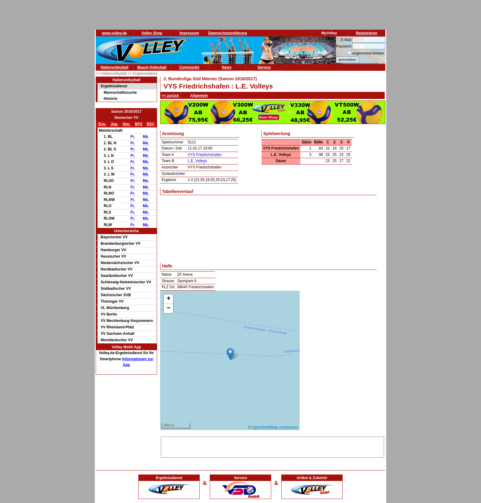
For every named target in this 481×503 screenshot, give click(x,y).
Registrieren (366, 33)
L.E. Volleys (197, 161)
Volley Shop (151, 33)
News (226, 67)
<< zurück (170, 95)
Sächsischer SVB (116, 295)
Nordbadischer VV (117, 269)
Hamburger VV (113, 250)
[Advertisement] (272, 446)
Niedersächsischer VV (120, 263)
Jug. (114, 124)
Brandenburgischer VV (120, 243)
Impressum (189, 33)
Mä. (146, 136)
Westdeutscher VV (117, 340)
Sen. (126, 124)
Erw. (102, 124)
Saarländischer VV (117, 276)
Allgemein (199, 95)
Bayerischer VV (114, 237)
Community (189, 67)
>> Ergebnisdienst (142, 73)
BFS (138, 124)
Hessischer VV (113, 256)
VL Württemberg (115, 308)
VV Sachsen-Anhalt (117, 333)
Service (264, 67)
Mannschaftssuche (120, 92)
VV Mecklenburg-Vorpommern (127, 321)
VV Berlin (109, 314)
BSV (150, 124)
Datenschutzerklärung (227, 33)
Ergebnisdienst (114, 86)
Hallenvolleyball (115, 67)
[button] (230, 354)
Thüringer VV (112, 301)
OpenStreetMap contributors (275, 427)
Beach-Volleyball (151, 67)
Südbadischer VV (116, 288)
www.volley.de (114, 33)
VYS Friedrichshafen (204, 155)
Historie (110, 98)
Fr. (132, 136)
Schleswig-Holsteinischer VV (126, 282)
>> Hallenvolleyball (112, 73)
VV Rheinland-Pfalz (117, 327)
